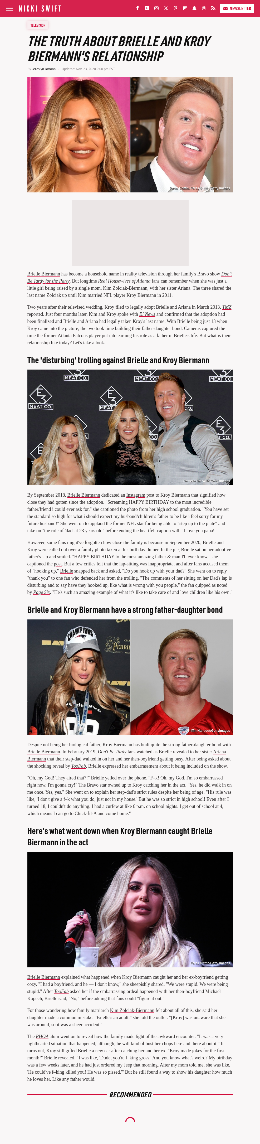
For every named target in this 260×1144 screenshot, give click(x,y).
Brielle (66, 571)
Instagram (135, 495)
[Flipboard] (185, 9)
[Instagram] (156, 9)
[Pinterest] (175, 9)
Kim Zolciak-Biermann (132, 1010)
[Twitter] (166, 9)
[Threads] (204, 9)
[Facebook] (137, 9)
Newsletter (237, 8)
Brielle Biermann (43, 274)
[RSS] (213, 9)
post (58, 563)
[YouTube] (147, 9)
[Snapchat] (194, 9)
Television (38, 25)
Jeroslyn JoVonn (44, 69)
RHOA (42, 1036)
